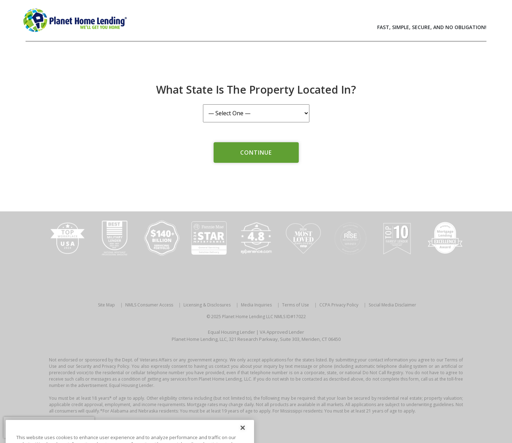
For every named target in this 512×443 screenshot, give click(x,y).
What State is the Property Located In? (256, 89)
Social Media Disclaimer (392, 305)
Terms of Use (295, 305)
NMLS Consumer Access (149, 305)
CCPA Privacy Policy (338, 305)
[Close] (243, 434)
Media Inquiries (256, 305)
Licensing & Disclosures (207, 305)
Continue (256, 152)
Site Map (106, 305)
